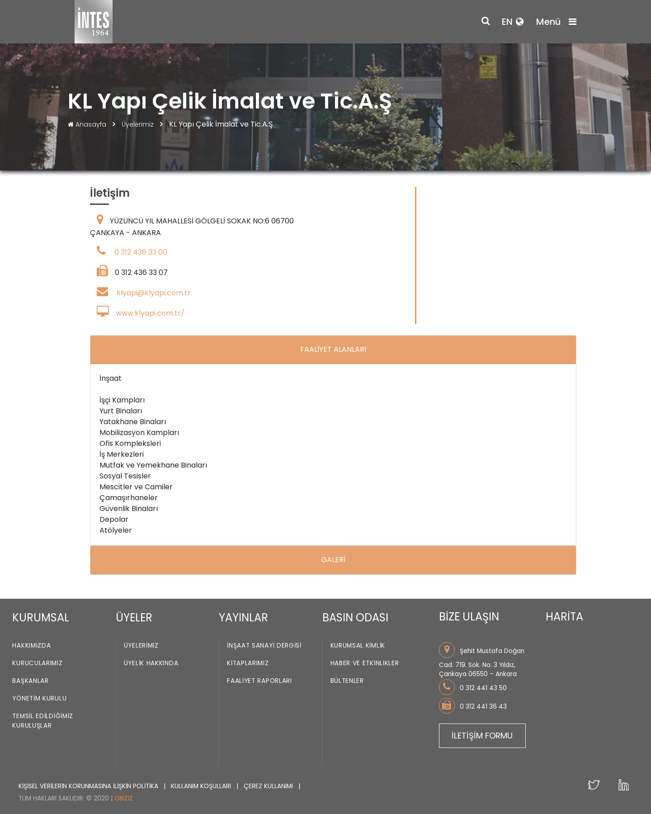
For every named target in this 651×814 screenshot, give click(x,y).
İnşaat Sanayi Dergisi (264, 645)
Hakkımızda (31, 645)
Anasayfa (88, 124)
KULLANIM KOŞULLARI (202, 786)
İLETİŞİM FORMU (482, 735)
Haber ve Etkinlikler (364, 663)
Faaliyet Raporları (259, 681)
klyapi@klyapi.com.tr (154, 293)
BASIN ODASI (355, 617)
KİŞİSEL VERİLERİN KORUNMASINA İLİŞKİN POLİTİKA (89, 786)
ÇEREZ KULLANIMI (269, 786)
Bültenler (347, 681)
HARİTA (564, 616)
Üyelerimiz (139, 124)
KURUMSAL (40, 617)
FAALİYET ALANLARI (333, 349)
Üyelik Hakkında (151, 663)
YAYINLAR (243, 617)
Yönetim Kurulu (39, 698)
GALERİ (333, 559)
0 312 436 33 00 (140, 252)
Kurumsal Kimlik (358, 645)
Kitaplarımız (248, 663)
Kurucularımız (37, 663)
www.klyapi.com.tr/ (150, 313)
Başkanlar (30, 681)
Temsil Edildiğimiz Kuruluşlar (42, 721)
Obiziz (123, 798)
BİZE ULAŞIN (469, 616)
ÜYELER (134, 617)
